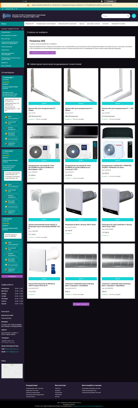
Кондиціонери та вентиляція (46, 24)
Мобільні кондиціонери (33, 392)
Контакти (106, 24)
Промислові (58, 392)
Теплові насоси (30, 396)
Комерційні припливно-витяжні (91, 388)
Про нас (81, 24)
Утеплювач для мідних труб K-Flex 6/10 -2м (12, 177)
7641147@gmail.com (12, 352)
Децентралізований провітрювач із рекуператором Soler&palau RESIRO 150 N (44, 226)
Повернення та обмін (118, 24)
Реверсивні (58, 394)
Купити (44, 103)
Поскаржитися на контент (79, 406)
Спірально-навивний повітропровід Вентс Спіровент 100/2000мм (116, 284)
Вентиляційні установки (9, 35)
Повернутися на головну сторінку (43, 53)
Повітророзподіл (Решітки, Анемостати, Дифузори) (9, 42)
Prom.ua (78, 402)
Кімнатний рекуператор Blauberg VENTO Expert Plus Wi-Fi (42, 284)
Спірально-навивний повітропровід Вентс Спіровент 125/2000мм (79, 284)
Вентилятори (5, 39)
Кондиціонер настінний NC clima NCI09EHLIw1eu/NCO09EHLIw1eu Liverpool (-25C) (78, 167)
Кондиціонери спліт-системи (34, 388)
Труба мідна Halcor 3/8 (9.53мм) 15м (12, 100)
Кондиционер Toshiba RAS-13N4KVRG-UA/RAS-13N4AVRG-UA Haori (117, 166)
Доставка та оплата (93, 24)
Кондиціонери (5, 32)
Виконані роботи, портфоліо (68, 24)
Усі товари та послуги (80, 304)
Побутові (58, 388)
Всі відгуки (12, 276)
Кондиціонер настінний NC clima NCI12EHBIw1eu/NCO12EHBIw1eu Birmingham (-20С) (41, 167)
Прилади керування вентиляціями (7, 53)
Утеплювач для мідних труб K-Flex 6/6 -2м (12, 173)
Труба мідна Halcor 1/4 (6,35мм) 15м (12, 104)
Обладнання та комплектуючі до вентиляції (10, 58)
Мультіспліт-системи (32, 390)
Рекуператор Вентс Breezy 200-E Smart (80, 224)
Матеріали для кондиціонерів (35, 394)
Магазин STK (30, 24)
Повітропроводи (6, 46)
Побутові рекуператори (89, 390)
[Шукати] (128, 16)
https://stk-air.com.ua (12, 349)
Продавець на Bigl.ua (69, 404)
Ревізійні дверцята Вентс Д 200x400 (11, 235)
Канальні (57, 390)
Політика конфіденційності (95, 406)
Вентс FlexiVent (6, 66)
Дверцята (4, 62)
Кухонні (57, 396)
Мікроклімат (5, 50)
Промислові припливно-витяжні (91, 392)
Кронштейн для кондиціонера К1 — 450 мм (12, 108)
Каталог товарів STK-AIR (10, 29)
